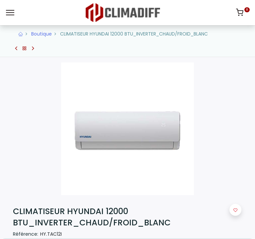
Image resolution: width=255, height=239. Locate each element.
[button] (235, 210)
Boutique (41, 34)
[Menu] (10, 12)
